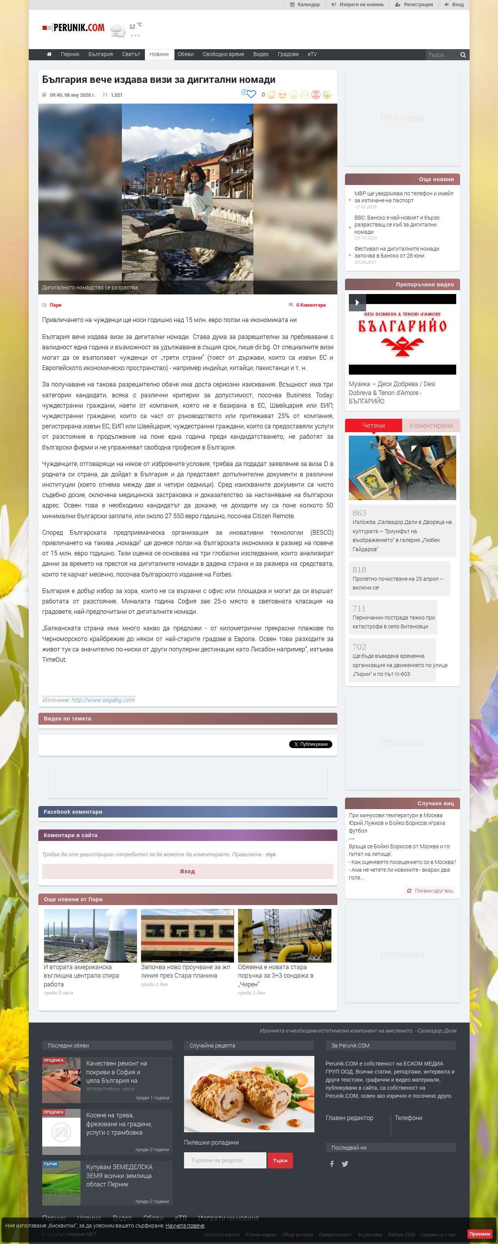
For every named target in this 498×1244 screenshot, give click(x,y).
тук (271, 854)
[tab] (374, 428)
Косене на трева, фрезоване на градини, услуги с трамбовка (119, 1174)
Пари (55, 304)
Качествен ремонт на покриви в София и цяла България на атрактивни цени (116, 1126)
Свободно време (223, 54)
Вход (187, 871)
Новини (159, 54)
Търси (280, 1160)
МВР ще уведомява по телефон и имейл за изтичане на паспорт (404, 197)
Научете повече (185, 1225)
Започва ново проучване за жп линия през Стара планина (282, 971)
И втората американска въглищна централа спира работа (179, 975)
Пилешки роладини (211, 1142)
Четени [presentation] (373, 425)
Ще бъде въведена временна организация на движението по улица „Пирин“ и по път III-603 (400, 664)
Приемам (480, 1234)
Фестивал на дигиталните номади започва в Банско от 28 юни (397, 252)
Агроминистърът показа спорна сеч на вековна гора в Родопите (89, 971)
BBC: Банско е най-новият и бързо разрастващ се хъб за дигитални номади (397, 224)
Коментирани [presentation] (431, 425)
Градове (288, 54)
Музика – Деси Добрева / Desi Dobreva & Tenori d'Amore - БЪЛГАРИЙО (392, 392)
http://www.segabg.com (103, 700)
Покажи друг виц (430, 890)
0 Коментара (311, 304)
